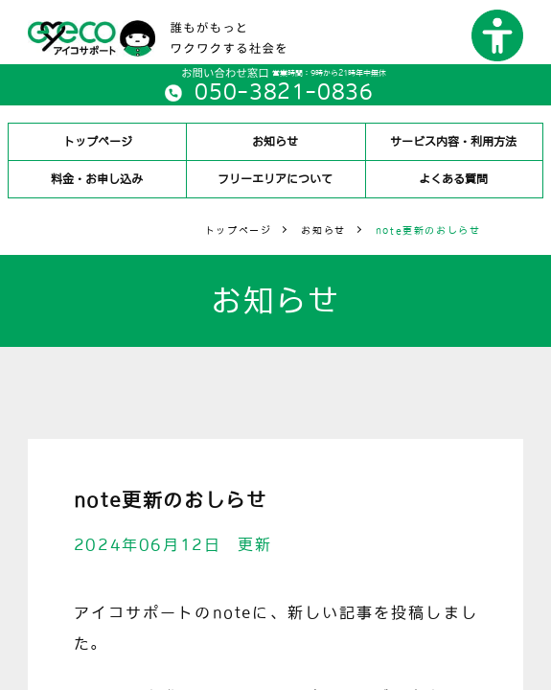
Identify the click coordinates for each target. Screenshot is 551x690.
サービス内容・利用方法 (453, 142)
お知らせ (275, 142)
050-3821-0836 (284, 92)
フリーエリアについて (275, 179)
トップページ (97, 142)
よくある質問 (454, 179)
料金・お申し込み (97, 179)
